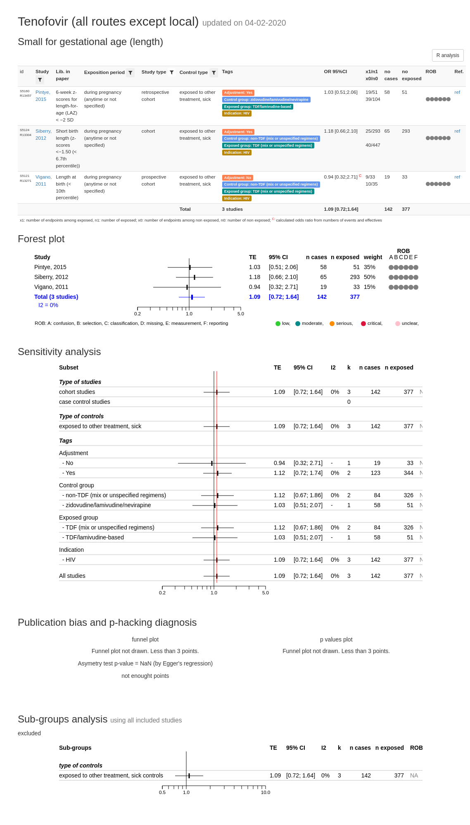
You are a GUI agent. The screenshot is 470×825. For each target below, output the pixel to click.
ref (458, 92)
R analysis (448, 55)
